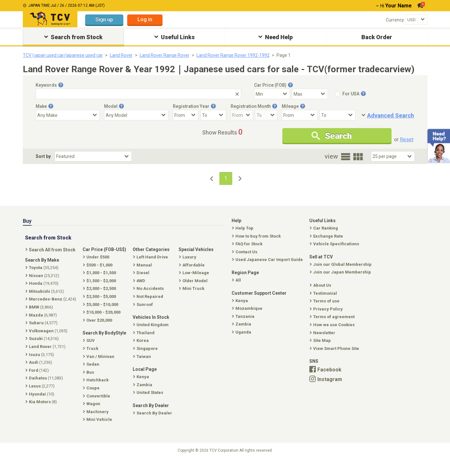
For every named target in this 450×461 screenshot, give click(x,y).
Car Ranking (324, 228)
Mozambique (247, 308)
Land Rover (121, 55)
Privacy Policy (327, 309)
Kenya (240, 300)
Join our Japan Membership (341, 272)
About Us (321, 285)
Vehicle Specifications (335, 243)
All (237, 280)
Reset (406, 139)
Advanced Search (390, 115)
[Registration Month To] (266, 115)
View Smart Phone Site (335, 348)
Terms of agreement (333, 316)
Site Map (321, 340)
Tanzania (243, 316)
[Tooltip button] (60, 85)
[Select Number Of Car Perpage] (393, 156)
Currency (395, 19)
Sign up (104, 19)
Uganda (242, 332)
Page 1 (284, 55)
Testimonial (324, 293)
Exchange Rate (327, 236)
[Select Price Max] (310, 94)
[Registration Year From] (186, 115)
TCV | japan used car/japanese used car (63, 55)
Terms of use (325, 301)
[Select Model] (136, 115)
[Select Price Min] (272, 94)
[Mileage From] (300, 115)
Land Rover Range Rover (165, 55)
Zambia (242, 324)
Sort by (43, 156)
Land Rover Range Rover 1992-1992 (233, 55)
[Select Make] (68, 115)
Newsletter (323, 332)
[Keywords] (138, 94)
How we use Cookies (333, 324)
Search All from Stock (51, 249)
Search (332, 136)
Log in (144, 19)
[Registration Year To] (213, 115)
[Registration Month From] (242, 115)
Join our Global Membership (341, 264)
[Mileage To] (338, 115)
